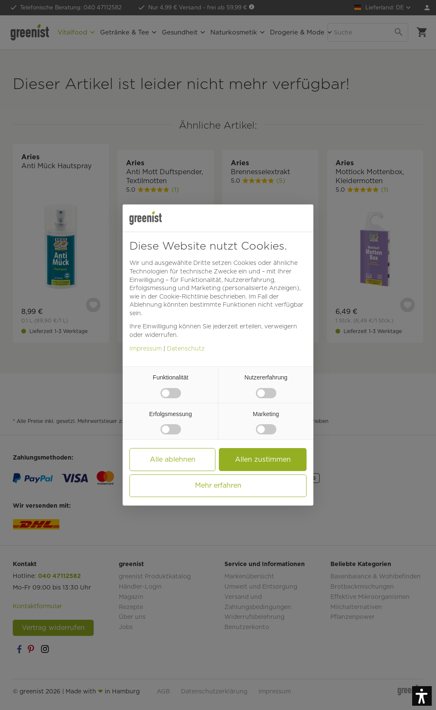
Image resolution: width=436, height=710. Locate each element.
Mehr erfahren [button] (218, 485)
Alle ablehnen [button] (172, 459)
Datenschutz (186, 348)
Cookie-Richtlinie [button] (183, 296)
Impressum (145, 348)
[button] (422, 696)
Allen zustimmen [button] (263, 459)
